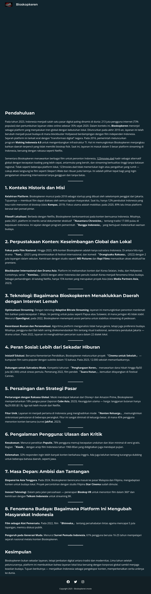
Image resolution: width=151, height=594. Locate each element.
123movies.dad (105, 158)
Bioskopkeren (27, 4)
